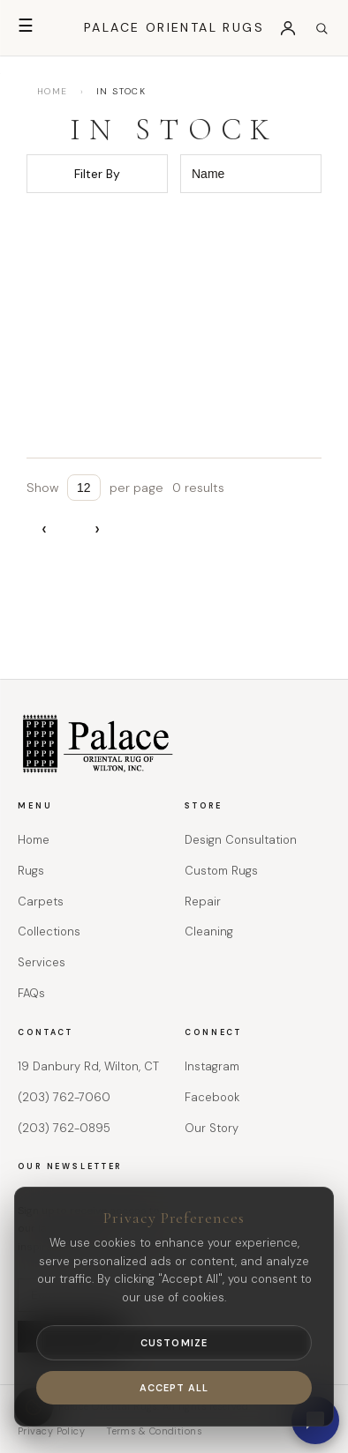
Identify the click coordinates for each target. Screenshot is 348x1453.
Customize (174, 1343)
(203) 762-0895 (64, 1128)
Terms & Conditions (153, 1431)
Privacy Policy (51, 1431)
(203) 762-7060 (64, 1097)
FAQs (31, 993)
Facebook (212, 1097)
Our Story (211, 1128)
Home (33, 839)
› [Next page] (97, 528)
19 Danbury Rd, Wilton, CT (88, 1066)
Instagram (212, 1066)
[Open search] (321, 28)
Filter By (97, 174)
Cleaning (209, 931)
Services (41, 962)
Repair (203, 901)
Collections (49, 931)
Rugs (31, 870)
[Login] (288, 28)
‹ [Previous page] (44, 528)
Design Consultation (241, 839)
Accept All (174, 1388)
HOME (52, 91)
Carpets (41, 901)
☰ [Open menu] (26, 25)
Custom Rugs (221, 870)
